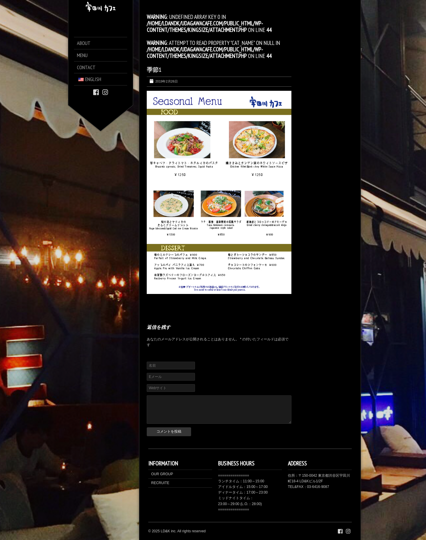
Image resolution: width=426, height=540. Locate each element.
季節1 (154, 70)
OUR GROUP (162, 474)
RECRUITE (160, 483)
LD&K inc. (168, 531)
